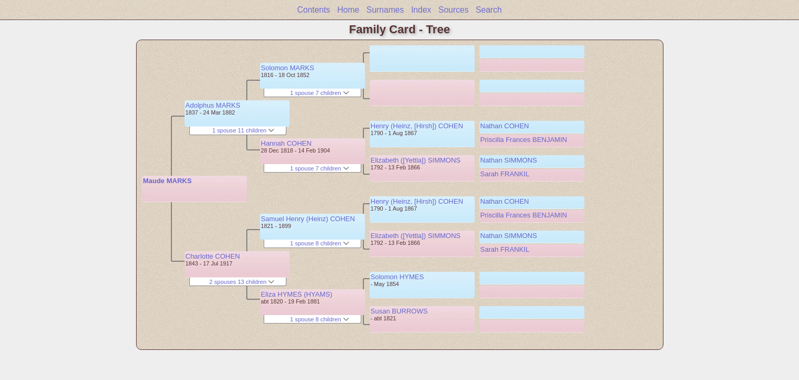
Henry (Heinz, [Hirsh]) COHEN (417, 126)
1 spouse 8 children (319, 243)
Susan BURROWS (399, 311)
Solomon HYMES (397, 277)
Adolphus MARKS (213, 105)
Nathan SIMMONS (508, 160)
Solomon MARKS (287, 68)
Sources (453, 9)
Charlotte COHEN (213, 256)
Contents (313, 9)
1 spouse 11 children (243, 130)
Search (489, 9)
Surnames (385, 9)
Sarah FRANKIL (505, 174)
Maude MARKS (167, 181)
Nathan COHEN (504, 126)
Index (421, 9)
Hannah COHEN (286, 143)
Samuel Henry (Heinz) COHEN (308, 219)
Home (349, 9)
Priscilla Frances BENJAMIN (523, 140)
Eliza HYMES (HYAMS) (297, 294)
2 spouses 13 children (241, 282)
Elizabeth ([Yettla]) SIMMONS (416, 160)
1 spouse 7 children (319, 93)
